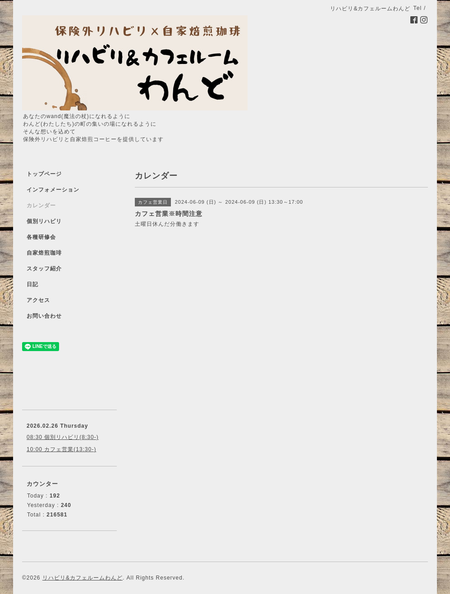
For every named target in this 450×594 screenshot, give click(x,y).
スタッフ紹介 (44, 268)
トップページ (44, 174)
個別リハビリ (44, 221)
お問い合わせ (44, 316)
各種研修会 (41, 237)
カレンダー (41, 205)
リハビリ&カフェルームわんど (82, 578)
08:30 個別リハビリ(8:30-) (63, 437)
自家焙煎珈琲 (44, 253)
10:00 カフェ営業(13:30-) (61, 449)
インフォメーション (53, 190)
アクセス (38, 300)
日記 (32, 284)
